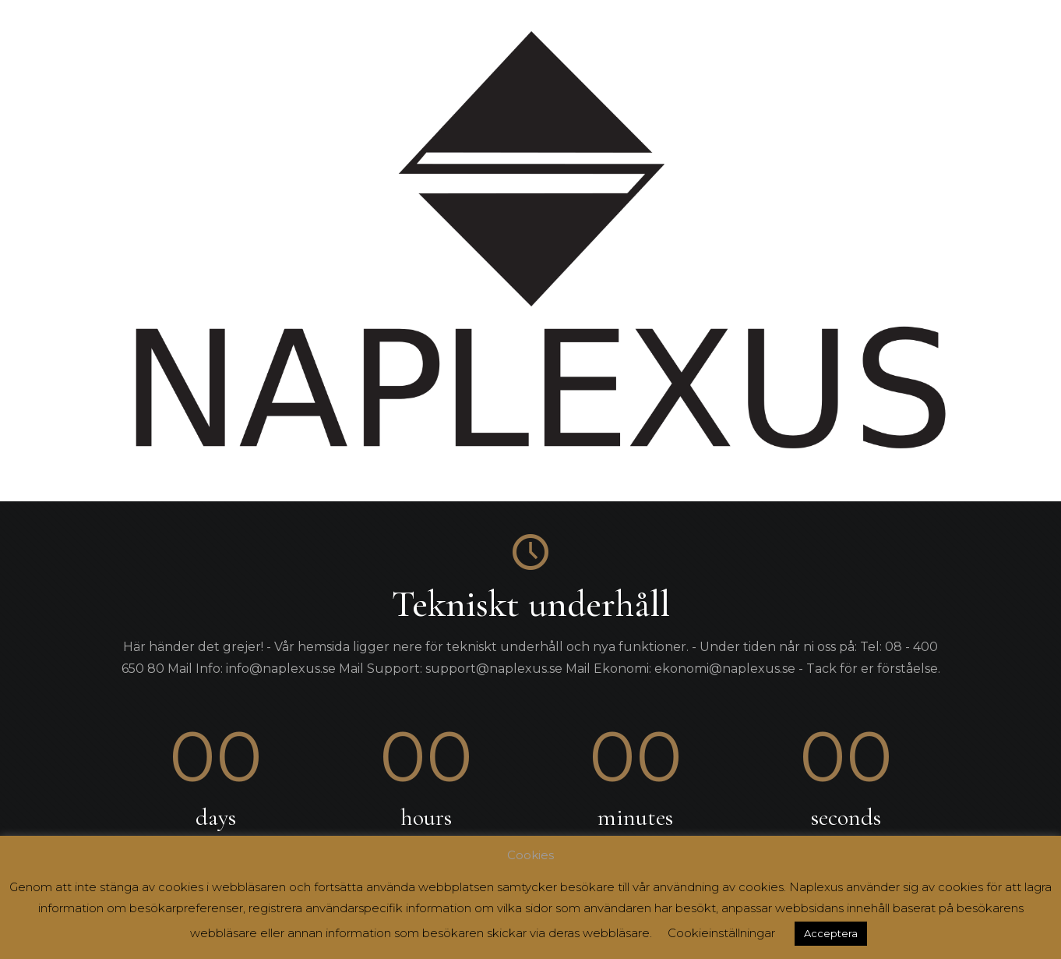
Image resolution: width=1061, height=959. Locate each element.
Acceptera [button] (831, 933)
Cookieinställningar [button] (721, 932)
